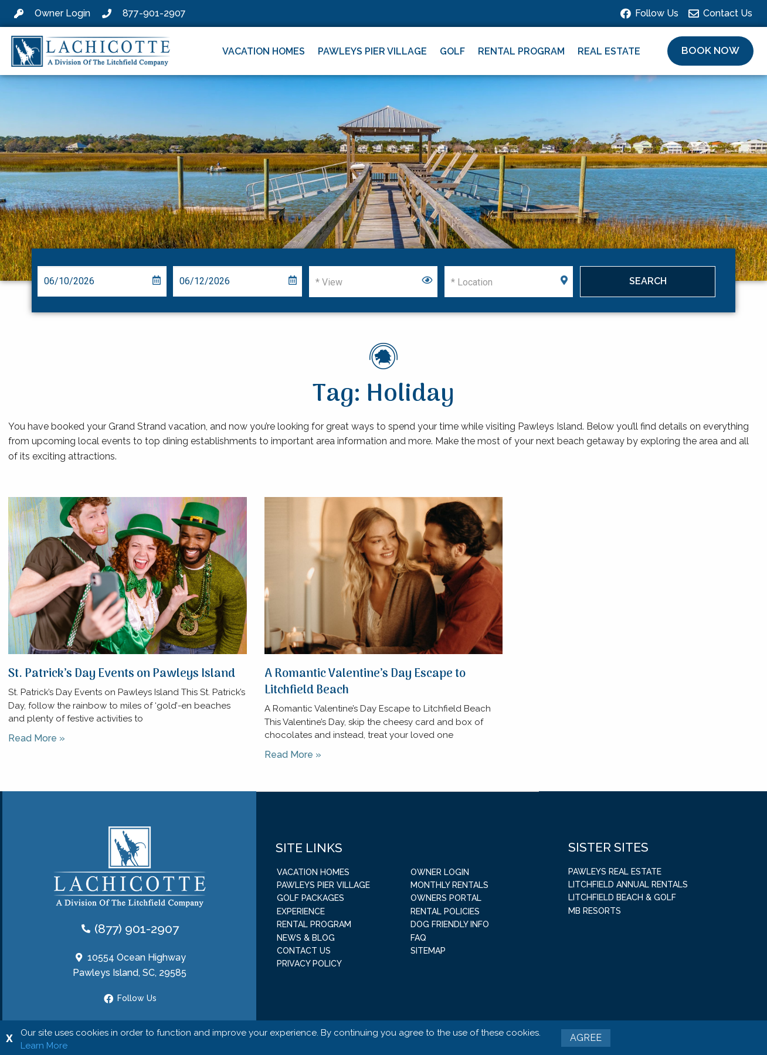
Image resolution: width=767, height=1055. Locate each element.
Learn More (44, 1045)
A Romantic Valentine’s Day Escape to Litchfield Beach (365, 682)
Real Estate (609, 51)
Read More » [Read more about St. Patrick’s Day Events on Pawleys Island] (36, 738)
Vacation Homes (263, 51)
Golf (452, 51)
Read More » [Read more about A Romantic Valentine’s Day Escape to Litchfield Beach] (292, 754)
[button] (710, 51)
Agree (586, 1037)
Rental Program (521, 51)
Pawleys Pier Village (372, 51)
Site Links (309, 847)
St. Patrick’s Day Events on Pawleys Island (121, 674)
